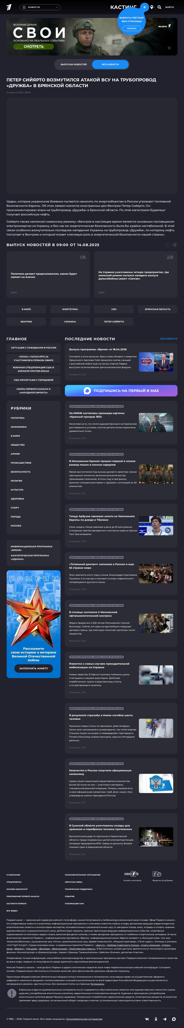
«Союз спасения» (150, 945)
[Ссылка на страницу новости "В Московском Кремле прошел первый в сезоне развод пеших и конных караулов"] (121, 474)
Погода (16, 516)
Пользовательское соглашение (82, 875)
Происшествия (21, 462)
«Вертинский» (59, 948)
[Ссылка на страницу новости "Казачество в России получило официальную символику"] (121, 783)
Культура (17, 489)
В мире (26, 309)
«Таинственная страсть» (82, 948)
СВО (113, 309)
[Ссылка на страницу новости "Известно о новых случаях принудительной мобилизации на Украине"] (121, 675)
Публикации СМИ (74, 903)
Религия (16, 480)
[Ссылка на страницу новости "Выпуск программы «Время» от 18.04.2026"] (121, 362)
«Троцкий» (31, 948)
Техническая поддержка (79, 889)
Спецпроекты (13, 882)
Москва (16, 525)
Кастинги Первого (16, 903)
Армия (15, 453)
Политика (18, 418)
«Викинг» (19, 948)
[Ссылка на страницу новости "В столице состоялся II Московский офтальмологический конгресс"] (121, 623)
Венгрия (26, 321)
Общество (18, 444)
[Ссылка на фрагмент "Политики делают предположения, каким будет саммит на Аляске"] (48, 274)
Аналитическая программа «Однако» (30, 557)
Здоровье (17, 498)
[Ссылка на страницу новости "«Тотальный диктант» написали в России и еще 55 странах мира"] (121, 573)
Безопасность (21, 471)
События (69, 896)
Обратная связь (73, 882)
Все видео (12, 911)
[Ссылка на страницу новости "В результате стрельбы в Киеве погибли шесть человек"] (121, 728)
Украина (70, 321)
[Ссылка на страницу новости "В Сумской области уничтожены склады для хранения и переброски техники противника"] (121, 836)
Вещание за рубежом (163, 876)
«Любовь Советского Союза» (122, 945)
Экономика (19, 427)
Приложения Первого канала (22, 896)
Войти (169, 7)
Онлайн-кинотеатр (16, 889)
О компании (13, 875)
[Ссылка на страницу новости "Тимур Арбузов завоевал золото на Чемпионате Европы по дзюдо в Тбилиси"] (121, 525)
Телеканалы (97, 984)
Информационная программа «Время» (31, 548)
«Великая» (44, 948)
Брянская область (158, 309)
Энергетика (70, 309)
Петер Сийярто (114, 321)
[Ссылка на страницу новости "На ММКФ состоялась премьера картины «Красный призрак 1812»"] (121, 422)
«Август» (100, 945)
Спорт (15, 507)
